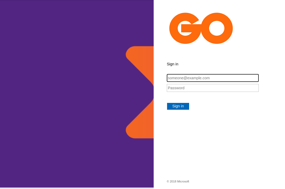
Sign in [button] (178, 106)
